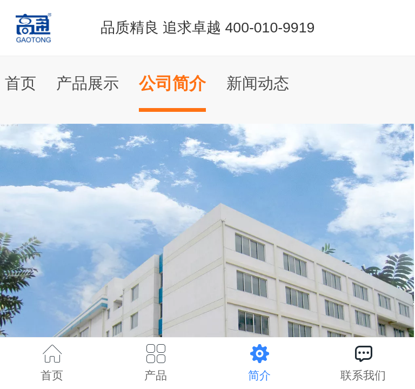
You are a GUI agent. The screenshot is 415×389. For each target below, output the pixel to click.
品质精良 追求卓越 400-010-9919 (208, 27)
